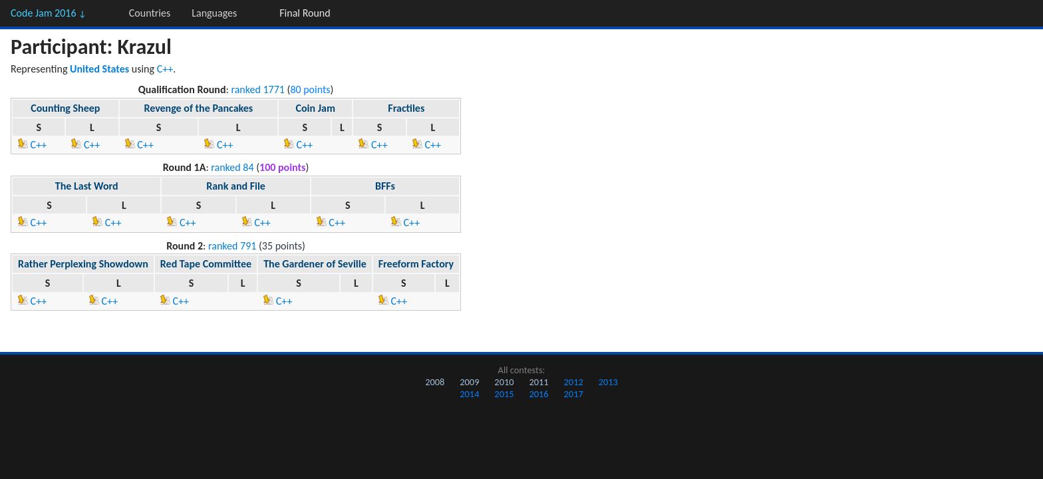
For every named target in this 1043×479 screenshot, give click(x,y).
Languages (214, 13)
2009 (469, 382)
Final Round (304, 13)
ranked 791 (232, 246)
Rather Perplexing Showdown (83, 263)
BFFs (385, 186)
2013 (608, 382)
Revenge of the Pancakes (198, 108)
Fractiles (406, 108)
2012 (573, 382)
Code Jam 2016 (48, 13)
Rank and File (235, 186)
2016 (538, 394)
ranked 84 (232, 167)
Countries (149, 13)
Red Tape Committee (205, 263)
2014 (469, 394)
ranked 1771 (258, 89)
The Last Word (86, 186)
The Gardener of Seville (315, 263)
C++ (165, 69)
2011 (538, 382)
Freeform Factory (416, 263)
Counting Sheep (65, 108)
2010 (504, 382)
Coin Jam (315, 108)
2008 (434, 382)
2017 (573, 394)
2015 (504, 394)
